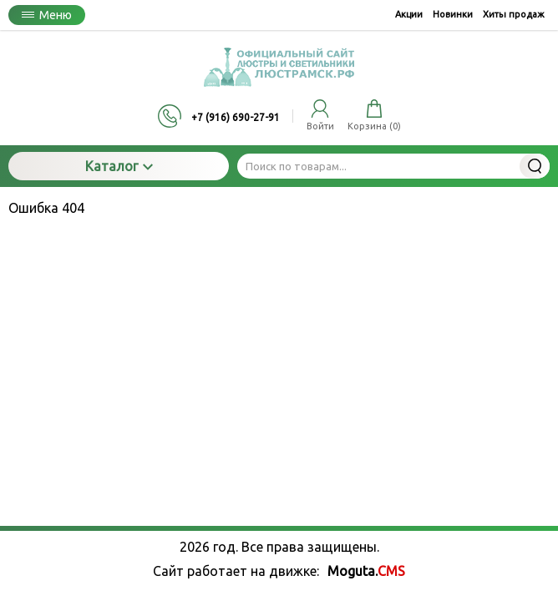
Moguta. (366, 570)
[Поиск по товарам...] (393, 166)
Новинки (453, 14)
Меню (47, 15)
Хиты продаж (514, 14)
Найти (534, 166)
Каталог (119, 166)
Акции (409, 14)
